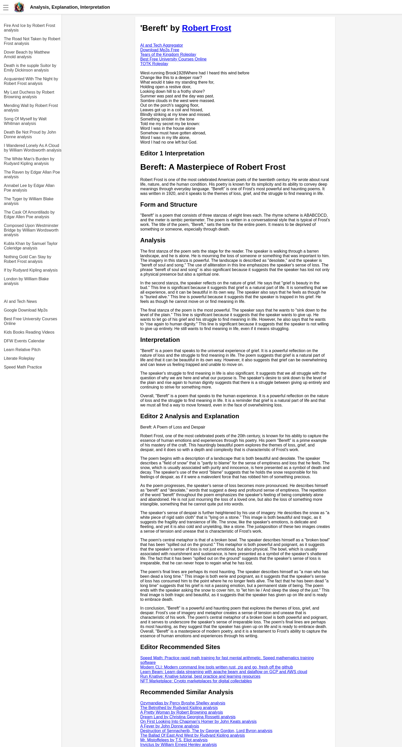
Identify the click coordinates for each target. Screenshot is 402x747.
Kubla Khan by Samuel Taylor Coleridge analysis (31, 245)
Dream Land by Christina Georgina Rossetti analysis (188, 717)
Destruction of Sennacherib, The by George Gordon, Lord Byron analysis (206, 731)
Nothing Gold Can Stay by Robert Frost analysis (27, 259)
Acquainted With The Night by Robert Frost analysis (31, 81)
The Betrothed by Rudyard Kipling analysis (179, 707)
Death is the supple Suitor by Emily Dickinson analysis (30, 67)
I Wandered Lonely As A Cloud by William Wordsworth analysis (33, 147)
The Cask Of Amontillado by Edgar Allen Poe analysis (29, 214)
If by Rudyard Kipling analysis (31, 270)
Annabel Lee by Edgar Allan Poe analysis (29, 187)
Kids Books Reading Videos (29, 332)
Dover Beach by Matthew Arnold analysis (27, 54)
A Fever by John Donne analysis (169, 726)
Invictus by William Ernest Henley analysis (178, 744)
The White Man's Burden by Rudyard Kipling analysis (29, 161)
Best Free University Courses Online (30, 321)
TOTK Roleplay (154, 64)
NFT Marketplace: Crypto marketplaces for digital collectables (196, 681)
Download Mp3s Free (159, 50)
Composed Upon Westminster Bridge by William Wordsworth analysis (31, 230)
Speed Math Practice (23, 367)
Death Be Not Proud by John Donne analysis (30, 134)
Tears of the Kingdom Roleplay (168, 54)
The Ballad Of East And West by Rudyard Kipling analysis (192, 735)
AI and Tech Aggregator (161, 45)
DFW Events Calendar (24, 341)
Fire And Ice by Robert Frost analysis (29, 27)
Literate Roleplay (19, 358)
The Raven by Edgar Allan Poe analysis (32, 174)
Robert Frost (206, 28)
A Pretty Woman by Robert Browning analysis (181, 712)
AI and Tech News (20, 301)
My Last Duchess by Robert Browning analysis (29, 94)
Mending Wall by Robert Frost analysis (31, 107)
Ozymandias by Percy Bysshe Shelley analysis (182, 703)
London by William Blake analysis (26, 281)
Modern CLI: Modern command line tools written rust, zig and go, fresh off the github (216, 667)
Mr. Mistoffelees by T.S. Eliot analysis (174, 740)
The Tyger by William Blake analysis (29, 201)
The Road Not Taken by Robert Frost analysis (32, 41)
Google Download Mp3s (26, 310)
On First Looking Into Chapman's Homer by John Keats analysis (198, 721)
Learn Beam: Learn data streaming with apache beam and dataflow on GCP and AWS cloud (223, 672)
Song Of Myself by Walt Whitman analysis (25, 121)
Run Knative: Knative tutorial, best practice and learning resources (200, 676)
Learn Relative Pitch (22, 349)
